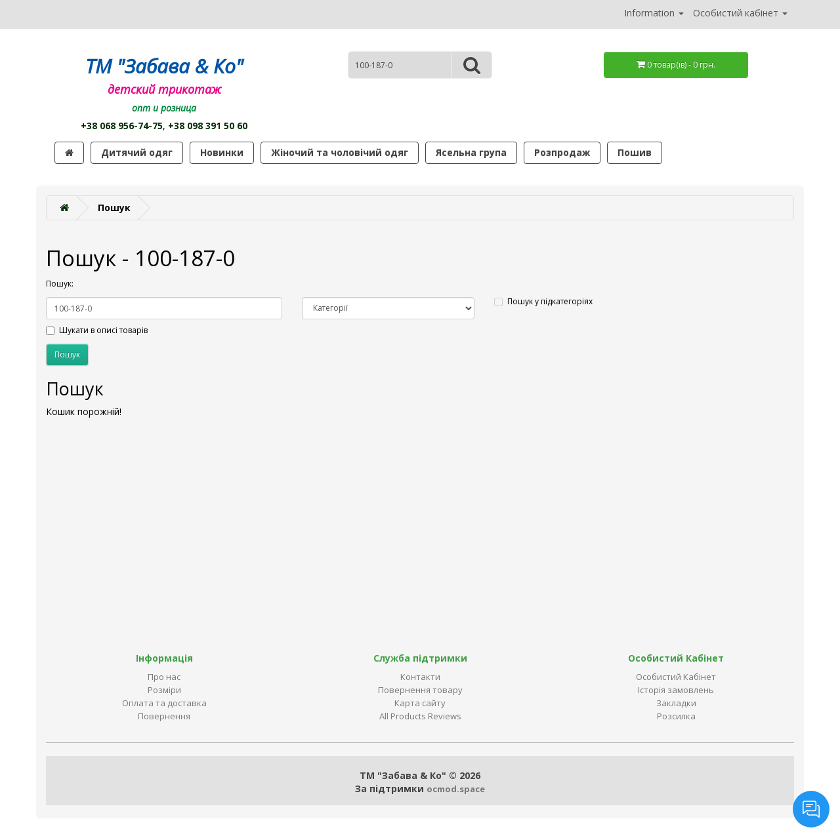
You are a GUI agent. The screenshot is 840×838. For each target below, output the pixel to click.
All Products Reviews (420, 716)
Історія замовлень (676, 690)
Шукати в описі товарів (97, 330)
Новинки (221, 152)
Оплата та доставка (164, 703)
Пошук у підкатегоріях (543, 301)
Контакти (420, 677)
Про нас (164, 677)
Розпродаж (562, 152)
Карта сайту (420, 703)
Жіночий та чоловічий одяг (339, 152)
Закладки (676, 703)
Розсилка (676, 716)
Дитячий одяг (137, 152)
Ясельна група (471, 152)
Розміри (164, 690)
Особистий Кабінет (676, 677)
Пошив (635, 152)
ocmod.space (456, 789)
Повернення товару (420, 690)
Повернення (164, 716)
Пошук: (60, 283)
